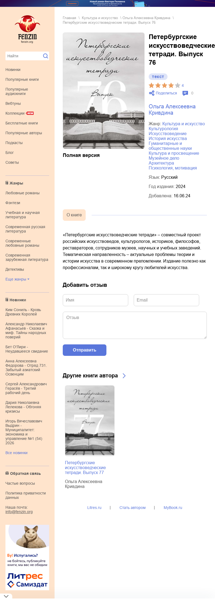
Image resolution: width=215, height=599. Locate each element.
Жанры (16, 183)
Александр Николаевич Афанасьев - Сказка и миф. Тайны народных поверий (26, 330)
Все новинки (16, 453)
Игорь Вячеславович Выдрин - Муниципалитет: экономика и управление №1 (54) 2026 (23, 432)
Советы (12, 162)
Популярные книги (22, 79)
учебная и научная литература (22, 214)
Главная (69, 18)
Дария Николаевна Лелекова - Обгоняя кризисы (23, 406)
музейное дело (164, 158)
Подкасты (14, 143)
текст (158, 76)
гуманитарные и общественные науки (170, 146)
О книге (74, 215)
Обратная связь (25, 473)
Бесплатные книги (21, 123)
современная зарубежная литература (26, 257)
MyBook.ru (173, 507)
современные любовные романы (22, 243)
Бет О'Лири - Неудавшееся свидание (26, 349)
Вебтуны (13, 103)
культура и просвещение (174, 153)
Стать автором (133, 507)
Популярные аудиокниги (16, 91)
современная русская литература (25, 229)
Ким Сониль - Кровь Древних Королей (23, 312)
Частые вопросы (20, 483)
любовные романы (22, 193)
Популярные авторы (23, 133)
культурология (163, 128)
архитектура (161, 163)
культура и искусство (100, 18)
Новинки (12, 69)
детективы (14, 269)
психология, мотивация (173, 168)
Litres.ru (94, 507)
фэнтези (12, 203)
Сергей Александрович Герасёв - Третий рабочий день (26, 388)
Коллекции (15, 113)
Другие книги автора (90, 375)
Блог (9, 152)
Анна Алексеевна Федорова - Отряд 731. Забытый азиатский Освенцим (26, 367)
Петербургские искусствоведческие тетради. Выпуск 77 (85, 467)
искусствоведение (168, 133)
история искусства (168, 138)
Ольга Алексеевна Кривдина (146, 18)
